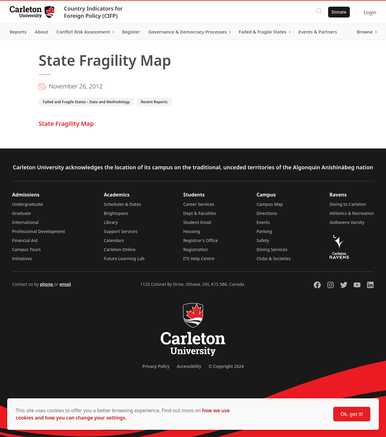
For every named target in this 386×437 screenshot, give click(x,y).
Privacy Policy (155, 366)
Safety (263, 240)
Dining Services (272, 249)
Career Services (198, 204)
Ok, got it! (351, 414)
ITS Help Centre (199, 258)
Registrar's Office (200, 240)
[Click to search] (319, 12)
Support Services (121, 231)
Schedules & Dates (122, 204)
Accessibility (189, 366)
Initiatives (22, 258)
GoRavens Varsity (347, 222)
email (65, 284)
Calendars (114, 240)
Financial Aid (24, 240)
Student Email (197, 222)
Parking (264, 231)
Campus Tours (26, 249)
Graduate (21, 213)
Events (263, 222)
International (25, 222)
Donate (338, 12)
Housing (191, 231)
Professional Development (38, 231)
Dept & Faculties (199, 213)
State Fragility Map (66, 124)
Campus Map (270, 204)
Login (369, 12)
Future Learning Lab (124, 258)
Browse (365, 32)
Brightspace (116, 213)
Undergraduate (27, 204)
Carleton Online (119, 249)
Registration (195, 249)
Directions (267, 213)
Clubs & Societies (274, 258)
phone (47, 284)
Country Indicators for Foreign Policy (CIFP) (93, 12)
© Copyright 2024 (226, 366)
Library (111, 222)
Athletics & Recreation (352, 213)
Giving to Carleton (348, 204)
